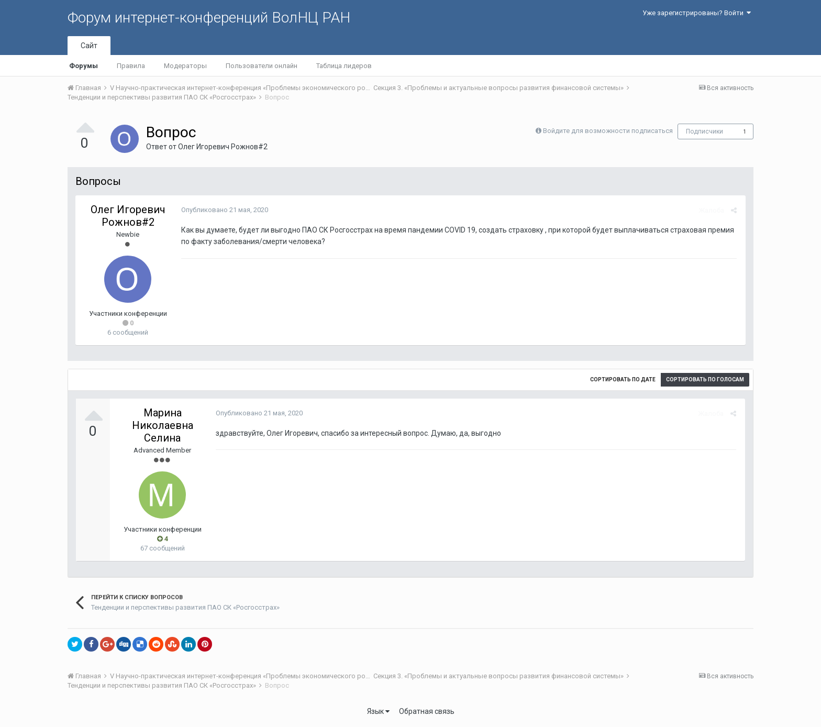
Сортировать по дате (623, 379)
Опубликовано (223, 210)
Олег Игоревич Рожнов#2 (223, 146)
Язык (378, 711)
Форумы (83, 66)
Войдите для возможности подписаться (608, 131)
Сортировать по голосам (705, 379)
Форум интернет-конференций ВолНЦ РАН (209, 17)
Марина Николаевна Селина (162, 425)
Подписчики (704, 131)
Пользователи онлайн (261, 66)
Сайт (89, 45)
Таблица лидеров (344, 66)
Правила (131, 66)
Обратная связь (426, 711)
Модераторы (185, 66)
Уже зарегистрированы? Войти (696, 13)
